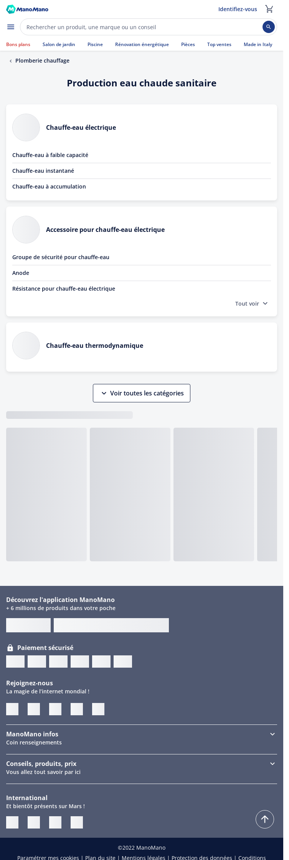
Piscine (95, 44)
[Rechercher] (269, 27)
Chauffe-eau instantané (43, 170)
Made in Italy (258, 44)
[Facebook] (34, 709)
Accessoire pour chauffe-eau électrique (105, 229)
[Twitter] (12, 709)
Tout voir (252, 303)
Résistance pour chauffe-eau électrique (63, 288)
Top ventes (219, 44)
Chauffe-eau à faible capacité (50, 155)
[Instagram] (77, 709)
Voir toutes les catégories (141, 393)
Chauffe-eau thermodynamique (94, 345)
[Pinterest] (55, 709)
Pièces (188, 44)
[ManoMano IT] (12, 822)
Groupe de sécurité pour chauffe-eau (60, 257)
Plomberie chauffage (42, 60)
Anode (20, 272)
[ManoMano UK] (34, 822)
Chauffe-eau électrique (81, 127)
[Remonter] (265, 819)
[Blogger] (98, 709)
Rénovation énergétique (142, 44)
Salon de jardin (59, 44)
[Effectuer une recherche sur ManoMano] (148, 26)
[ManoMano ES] (77, 822)
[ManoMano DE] (55, 822)
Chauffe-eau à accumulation (49, 186)
